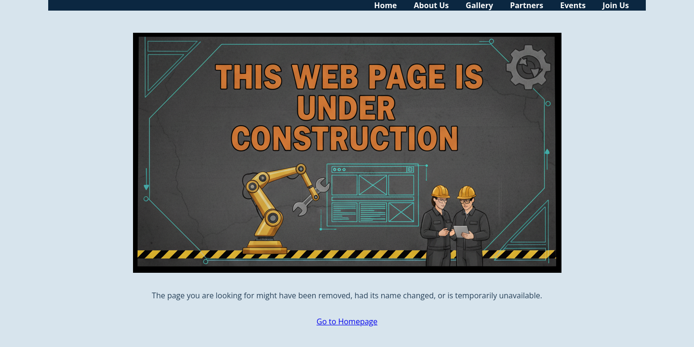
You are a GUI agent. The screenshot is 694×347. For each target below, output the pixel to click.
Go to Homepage (347, 321)
